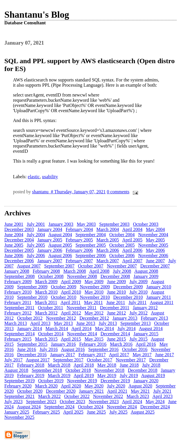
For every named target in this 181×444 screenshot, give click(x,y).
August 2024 (29, 406)
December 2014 (115, 333)
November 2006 (153, 255)
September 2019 (19, 380)
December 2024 (155, 406)
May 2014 (104, 328)
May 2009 (93, 281)
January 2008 (16, 271)
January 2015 (145, 333)
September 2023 (41, 401)
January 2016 (63, 344)
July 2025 (118, 412)
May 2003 (86, 224)
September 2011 (19, 307)
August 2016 (73, 349)
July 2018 (151, 365)
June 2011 (115, 302)
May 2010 (93, 292)
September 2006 (90, 255)
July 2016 (48, 349)
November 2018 (109, 370)
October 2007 (91, 265)
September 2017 (68, 359)
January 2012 (145, 307)
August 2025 (143, 412)
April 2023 (162, 396)
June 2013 (85, 323)
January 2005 (49, 239)
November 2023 (104, 401)
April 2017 (119, 354)
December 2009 (128, 286)
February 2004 (79, 229)
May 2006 (155, 250)
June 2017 (164, 354)
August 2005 (60, 245)
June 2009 (116, 281)
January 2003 (60, 224)
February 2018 (30, 365)
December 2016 (32, 354)
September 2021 (19, 396)
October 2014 (51, 333)
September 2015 (32, 344)
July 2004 (36, 234)
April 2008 (99, 271)
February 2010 (18, 292)
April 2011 (70, 302)
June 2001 (13, 224)
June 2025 (96, 412)
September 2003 (114, 224)
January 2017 (62, 354)
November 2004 (153, 234)
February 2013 (154, 318)
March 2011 (46, 302)
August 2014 (151, 328)
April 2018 (84, 365)
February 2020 (18, 385)
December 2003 (19, 229)
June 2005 (13, 245)
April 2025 (73, 412)
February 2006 (79, 250)
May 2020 (93, 385)
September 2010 (32, 297)
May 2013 (63, 323)
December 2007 (155, 265)
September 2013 (135, 323)
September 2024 (59, 406)
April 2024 (132, 401)
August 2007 (29, 265)
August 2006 (60, 255)
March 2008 (75, 271)
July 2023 (13, 401)
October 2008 (51, 276)
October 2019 (51, 380)
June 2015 (116, 338)
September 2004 (90, 234)
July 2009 (138, 281)
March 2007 (107, 260)
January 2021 (91, 391)
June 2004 (13, 234)
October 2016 (135, 349)
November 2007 (122, 265)
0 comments (118, 191)
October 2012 (30, 318)
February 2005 (79, 239)
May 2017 (142, 354)
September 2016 (103, 349)
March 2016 (121, 344)
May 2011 (93, 302)
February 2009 (18, 281)
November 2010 (95, 297)
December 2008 (115, 276)
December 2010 (128, 297)
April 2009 (71, 281)
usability (50, 176)
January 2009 (145, 276)
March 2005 (107, 239)
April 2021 (117, 391)
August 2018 (16, 370)
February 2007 (79, 260)
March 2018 (59, 365)
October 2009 (63, 286)
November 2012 (61, 318)
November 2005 (153, 245)
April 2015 (71, 338)
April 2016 (146, 344)
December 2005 (19, 250)
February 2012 (18, 312)
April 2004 (132, 229)
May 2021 (140, 391)
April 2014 (81, 328)
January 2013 (125, 318)
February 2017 (92, 354)
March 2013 (15, 323)
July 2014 (126, 328)
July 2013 (108, 323)
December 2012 (94, 318)
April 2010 (71, 292)
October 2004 (122, 234)
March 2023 (137, 396)
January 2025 (16, 412)
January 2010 (158, 286)
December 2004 (19, 239)
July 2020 (116, 385)
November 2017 (131, 359)
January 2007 (49, 260)
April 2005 (132, 239)
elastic (34, 176)
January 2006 (49, 250)
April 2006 (132, 250)
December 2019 (115, 380)
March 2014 (57, 328)
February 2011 (17, 302)
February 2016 (92, 344)
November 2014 (82, 333)
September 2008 (19, 276)
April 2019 (84, 375)
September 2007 (59, 265)
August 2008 (146, 271)
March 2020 (46, 385)
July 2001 (36, 224)
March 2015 (46, 338)
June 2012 (116, 312)
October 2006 (122, 255)
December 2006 (19, 260)
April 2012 (71, 312)
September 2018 (47, 370)
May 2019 (106, 375)
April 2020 (71, 385)
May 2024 (155, 401)
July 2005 (36, 245)
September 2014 (19, 333)
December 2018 (143, 370)
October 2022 (77, 396)
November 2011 (82, 307)
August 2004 (60, 234)
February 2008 (46, 271)
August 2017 (38, 359)
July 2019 (129, 375)
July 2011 (137, 302)
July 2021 (162, 391)
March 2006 (107, 250)
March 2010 (46, 292)
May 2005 (155, 239)
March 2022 (49, 396)
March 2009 (46, 281)
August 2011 (161, 302)
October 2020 (30, 391)
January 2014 (29, 328)
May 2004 (155, 229)
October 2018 (78, 370)
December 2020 (61, 391)
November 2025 (19, 417)
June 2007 (155, 260)
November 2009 (95, 286)
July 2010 (138, 292)
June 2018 (129, 365)
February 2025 (46, 412)
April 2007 (132, 260)
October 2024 (91, 406)
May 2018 (106, 365)
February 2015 (18, 338)
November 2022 (108, 396)
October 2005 (122, 245)
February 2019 (30, 375)
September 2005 (90, 245)
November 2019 (82, 380)
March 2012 (46, 312)
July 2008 (122, 271)
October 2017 (99, 359)
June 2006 (13, 255)
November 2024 (122, 406)
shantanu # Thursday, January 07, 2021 (69, 191)
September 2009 (32, 286)
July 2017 (13, 359)
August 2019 (153, 375)
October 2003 (146, 224)
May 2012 (93, 312)
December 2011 (114, 307)
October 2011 (50, 307)
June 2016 (26, 349)
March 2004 (107, 229)
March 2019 (59, 375)
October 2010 (63, 297)
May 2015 (93, 338)
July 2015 (138, 338)
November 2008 (82, 276)
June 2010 (116, 292)
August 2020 (140, 385)
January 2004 (49, 229)
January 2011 (158, 297)
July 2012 (138, 312)
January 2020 (145, 380)
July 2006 (36, 255)
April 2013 (40, 323)
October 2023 (72, 401)
